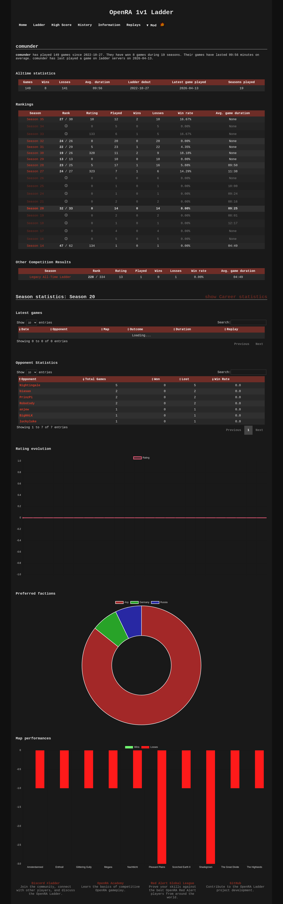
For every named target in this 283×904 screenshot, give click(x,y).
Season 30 (35, 153)
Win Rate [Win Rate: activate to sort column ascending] (222, 379)
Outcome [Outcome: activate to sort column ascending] (136, 329)
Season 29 (35, 159)
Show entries (34, 323)
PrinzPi (26, 397)
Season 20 (35, 208)
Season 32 (35, 141)
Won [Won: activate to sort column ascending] (157, 379)
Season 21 (35, 202)
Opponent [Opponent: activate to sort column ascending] (60, 329)
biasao (25, 391)
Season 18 (35, 223)
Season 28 (35, 165)
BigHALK (26, 415)
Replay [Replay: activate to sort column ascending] (232, 329)
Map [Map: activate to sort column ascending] (106, 329)
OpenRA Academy (110, 883)
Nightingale (29, 385)
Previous (241, 344)
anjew (24, 409)
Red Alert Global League (172, 883)
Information (109, 25)
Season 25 (35, 186)
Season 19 (35, 215)
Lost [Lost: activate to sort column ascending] (185, 379)
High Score (61, 25)
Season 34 (35, 126)
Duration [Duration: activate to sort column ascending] (183, 329)
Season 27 (35, 171)
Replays (134, 25)
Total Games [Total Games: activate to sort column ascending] (95, 379)
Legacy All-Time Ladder (50, 277)
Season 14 (35, 246)
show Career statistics (236, 297)
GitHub (235, 883)
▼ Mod (151, 25)
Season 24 (35, 194)
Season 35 (35, 119)
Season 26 (35, 178)
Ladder (39, 25)
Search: (242, 322)
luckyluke (27, 421)
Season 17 (35, 231)
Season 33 (35, 134)
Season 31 (35, 147)
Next (259, 344)
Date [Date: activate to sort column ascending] (25, 329)
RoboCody (27, 403)
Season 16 (35, 239)
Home (23, 25)
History (85, 25)
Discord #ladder (45, 883)
